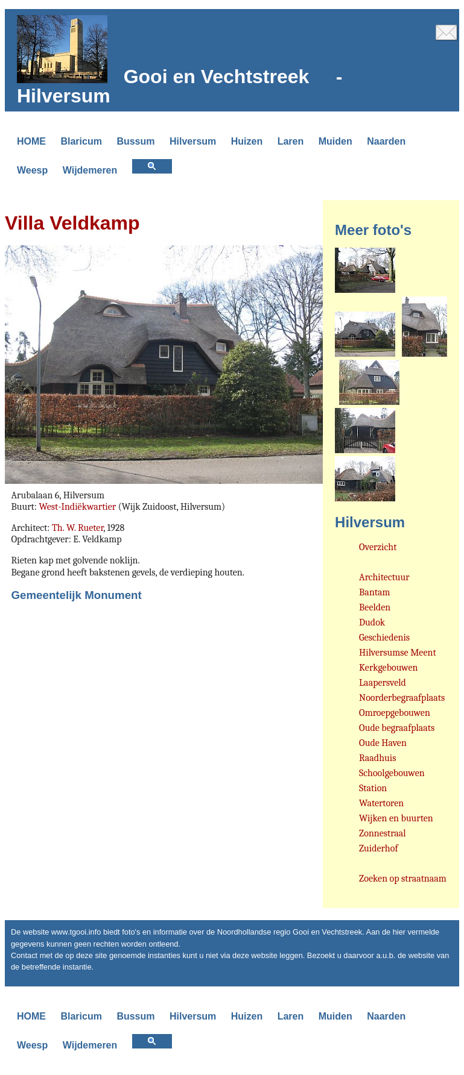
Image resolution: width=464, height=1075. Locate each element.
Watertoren (381, 803)
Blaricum (80, 141)
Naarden (386, 141)
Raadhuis (377, 758)
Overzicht (377, 547)
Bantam (374, 592)
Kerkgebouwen (388, 667)
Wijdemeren (90, 170)
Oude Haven (383, 743)
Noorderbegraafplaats (402, 697)
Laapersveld (382, 682)
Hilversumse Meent (397, 652)
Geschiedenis (384, 637)
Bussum (135, 141)
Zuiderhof (378, 848)
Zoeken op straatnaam (403, 878)
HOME (31, 141)
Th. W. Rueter (77, 527)
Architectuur (384, 577)
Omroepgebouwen (394, 712)
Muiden (335, 141)
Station (373, 788)
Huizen (246, 141)
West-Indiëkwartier (77, 506)
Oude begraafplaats (396, 727)
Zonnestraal (382, 833)
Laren (291, 141)
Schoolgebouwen (392, 773)
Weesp (32, 170)
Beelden (374, 607)
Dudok (372, 622)
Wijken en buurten (396, 818)
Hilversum (193, 141)
